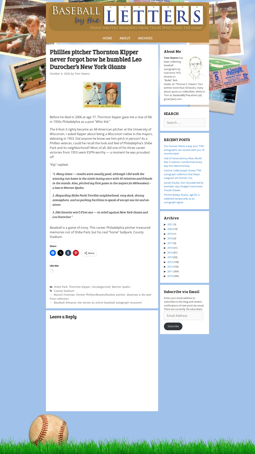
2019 (170, 233)
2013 (170, 262)
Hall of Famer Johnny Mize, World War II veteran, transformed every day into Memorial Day (183, 162)
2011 (170, 271)
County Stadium (64, 291)
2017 (170, 243)
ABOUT (125, 38)
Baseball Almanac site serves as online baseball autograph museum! (98, 302)
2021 (170, 224)
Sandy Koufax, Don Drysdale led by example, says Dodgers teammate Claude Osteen (184, 186)
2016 (170, 247)
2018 (170, 238)
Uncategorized (101, 287)
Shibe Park (60, 287)
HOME (107, 38)
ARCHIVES (145, 38)
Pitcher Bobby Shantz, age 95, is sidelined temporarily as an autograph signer (182, 198)
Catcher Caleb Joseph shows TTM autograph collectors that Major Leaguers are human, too (182, 174)
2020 (170, 229)
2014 (170, 257)
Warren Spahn (121, 287)
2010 (170, 276)
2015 (170, 252)
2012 (170, 266)
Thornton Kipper (79, 287)
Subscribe (173, 326)
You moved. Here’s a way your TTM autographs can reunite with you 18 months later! (184, 149)
